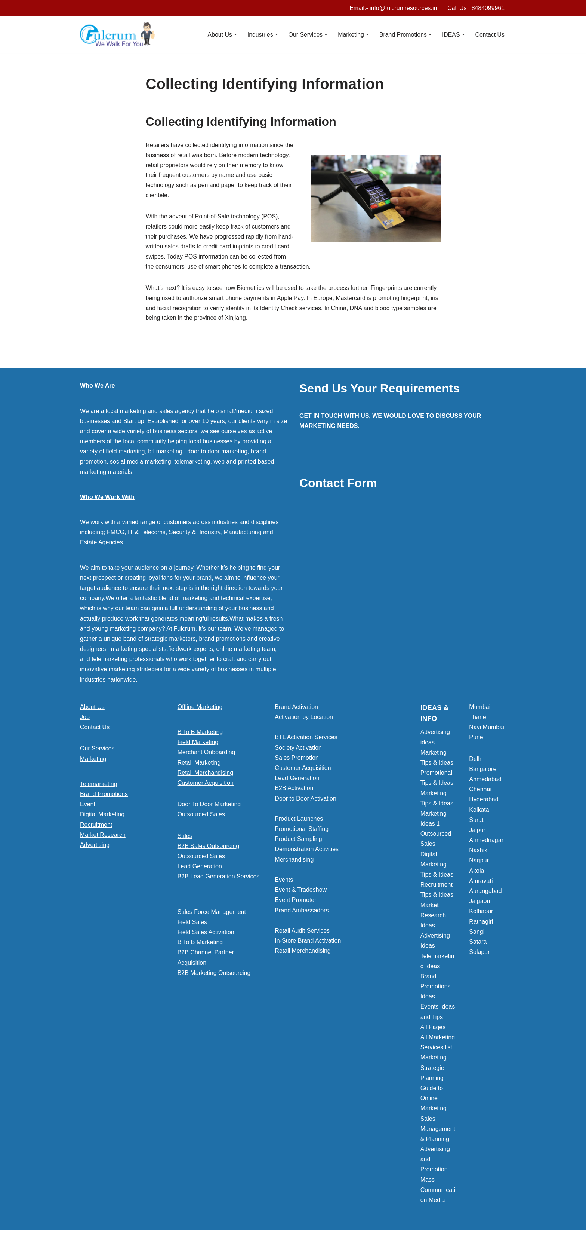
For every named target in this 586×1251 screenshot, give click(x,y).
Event (87, 806)
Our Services (97, 750)
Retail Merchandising (205, 774)
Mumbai (479, 709)
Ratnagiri (481, 923)
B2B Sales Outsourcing (208, 848)
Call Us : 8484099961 (476, 8)
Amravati (481, 883)
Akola (476, 872)
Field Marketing (198, 744)
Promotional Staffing (302, 831)
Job (85, 719)
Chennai (480, 791)
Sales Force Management (212, 914)
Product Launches (299, 821)
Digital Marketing (102, 816)
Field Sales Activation (206, 934)
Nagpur (478, 862)
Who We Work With (107, 499)
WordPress (146, 1241)
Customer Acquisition (206, 785)
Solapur (479, 954)
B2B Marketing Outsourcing (214, 975)
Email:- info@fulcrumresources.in (392, 8)
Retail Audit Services (302, 933)
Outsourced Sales (201, 816)
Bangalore (482, 771)
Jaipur (477, 832)
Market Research (103, 837)
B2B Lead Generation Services (219, 878)
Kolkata (479, 811)
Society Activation (298, 749)
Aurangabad (485, 893)
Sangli (477, 933)
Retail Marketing (199, 764)
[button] (233, 34)
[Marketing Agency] (117, 35)
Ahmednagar (486, 842)
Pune (476, 739)
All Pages (433, 1029)
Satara (478, 944)
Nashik (478, 852)
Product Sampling (298, 841)
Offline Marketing (200, 709)
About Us (92, 709)
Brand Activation (296, 709)
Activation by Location (304, 719)
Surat (476, 822)
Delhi (475, 761)
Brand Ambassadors (302, 912)
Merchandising (294, 861)
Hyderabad (483, 801)
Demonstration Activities (307, 851)
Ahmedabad (485, 781)
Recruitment (96, 826)
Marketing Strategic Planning (433, 1069)
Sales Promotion (296, 759)
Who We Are (97, 388)
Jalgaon (479, 903)
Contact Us (490, 34)
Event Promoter (295, 902)
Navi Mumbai (486, 729)
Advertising (95, 847)
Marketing (93, 761)
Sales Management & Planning (437, 1130)
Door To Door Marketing (209, 806)
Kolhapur (481, 913)
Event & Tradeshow (301, 892)
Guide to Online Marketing (433, 1100)
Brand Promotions (104, 796)
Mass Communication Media (437, 1191)
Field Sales (192, 924)
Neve (87, 1241)
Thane (477, 719)
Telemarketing (98, 786)
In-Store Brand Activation (308, 943)
